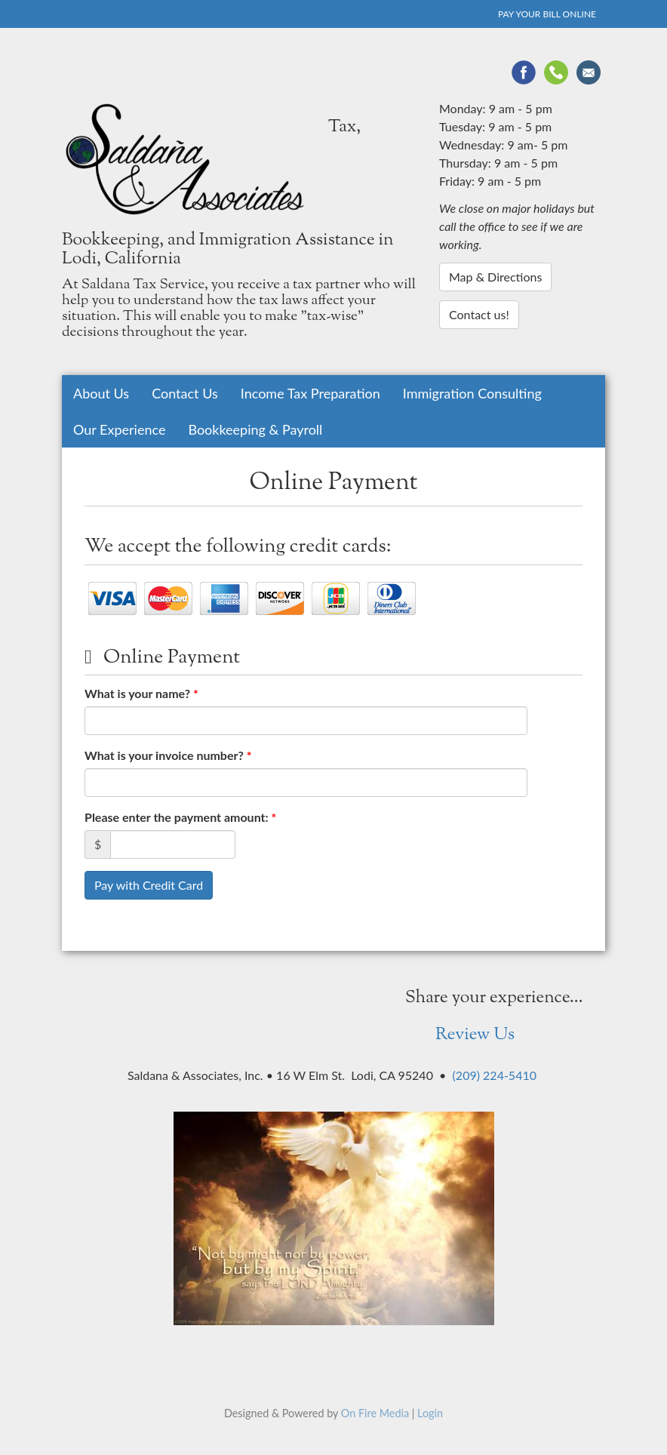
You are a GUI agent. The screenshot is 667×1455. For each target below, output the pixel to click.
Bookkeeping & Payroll (255, 429)
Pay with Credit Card (148, 885)
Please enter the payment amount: (180, 817)
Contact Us (185, 393)
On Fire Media (375, 1413)
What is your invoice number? (168, 755)
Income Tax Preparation (310, 393)
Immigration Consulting (472, 393)
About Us (101, 393)
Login (430, 1413)
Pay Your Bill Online (547, 14)
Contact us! (479, 314)
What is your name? (141, 693)
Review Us (475, 1035)
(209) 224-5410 (494, 1075)
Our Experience (119, 429)
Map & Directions (495, 276)
